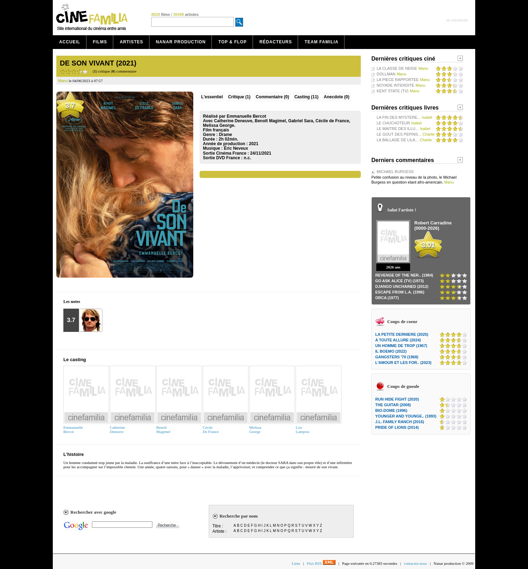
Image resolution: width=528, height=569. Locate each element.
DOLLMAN (386, 74)
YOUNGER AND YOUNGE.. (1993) (405, 416)
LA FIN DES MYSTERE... (399, 117)
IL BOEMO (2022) (391, 351)
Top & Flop (232, 41)
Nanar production (181, 41)
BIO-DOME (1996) (391, 410)
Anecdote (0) (337, 96)
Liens (296, 563)
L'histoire (73, 454)
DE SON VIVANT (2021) (98, 63)
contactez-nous (415, 563)
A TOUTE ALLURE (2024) (398, 340)
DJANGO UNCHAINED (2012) (401, 286)
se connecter (457, 20)
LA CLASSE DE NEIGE (397, 68)
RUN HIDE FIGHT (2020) (397, 399)
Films (100, 41)
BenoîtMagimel (163, 429)
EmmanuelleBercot (73, 429)
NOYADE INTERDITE (395, 85)
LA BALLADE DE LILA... (398, 140)
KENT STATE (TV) (392, 91)
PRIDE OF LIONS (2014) (397, 427)
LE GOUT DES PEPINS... (399, 134)
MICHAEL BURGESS (395, 171)
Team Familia (321, 41)
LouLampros (302, 429)
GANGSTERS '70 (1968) (396, 357)
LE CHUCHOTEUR (393, 123)
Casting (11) (306, 96)
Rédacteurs (275, 41)
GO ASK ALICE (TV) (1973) (399, 281)
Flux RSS (321, 563)
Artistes (131, 41)
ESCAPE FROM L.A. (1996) (399, 292)
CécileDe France (211, 429)
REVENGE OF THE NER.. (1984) (404, 275)
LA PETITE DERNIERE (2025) (401, 334)
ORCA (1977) (387, 298)
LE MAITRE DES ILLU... (398, 128)
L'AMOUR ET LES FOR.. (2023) (403, 362)
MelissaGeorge (255, 429)
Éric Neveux (236, 148)
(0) (272, 96)
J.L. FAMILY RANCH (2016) (399, 422)
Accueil (69, 41)
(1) (239, 96)
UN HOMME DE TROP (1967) (401, 346)
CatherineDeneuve (117, 429)
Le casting (74, 359)
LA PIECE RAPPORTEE (398, 80)
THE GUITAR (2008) (393, 405)
